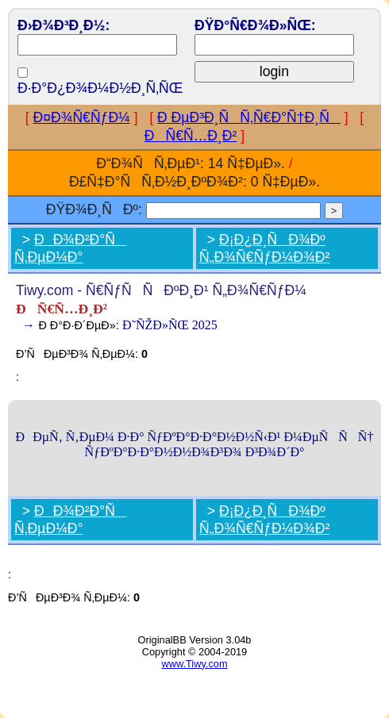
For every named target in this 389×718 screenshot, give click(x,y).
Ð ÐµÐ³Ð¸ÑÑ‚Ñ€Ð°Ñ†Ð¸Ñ (249, 117)
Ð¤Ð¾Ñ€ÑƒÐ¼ (81, 117)
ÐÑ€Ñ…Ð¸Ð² (190, 136)
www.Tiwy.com (194, 664)
